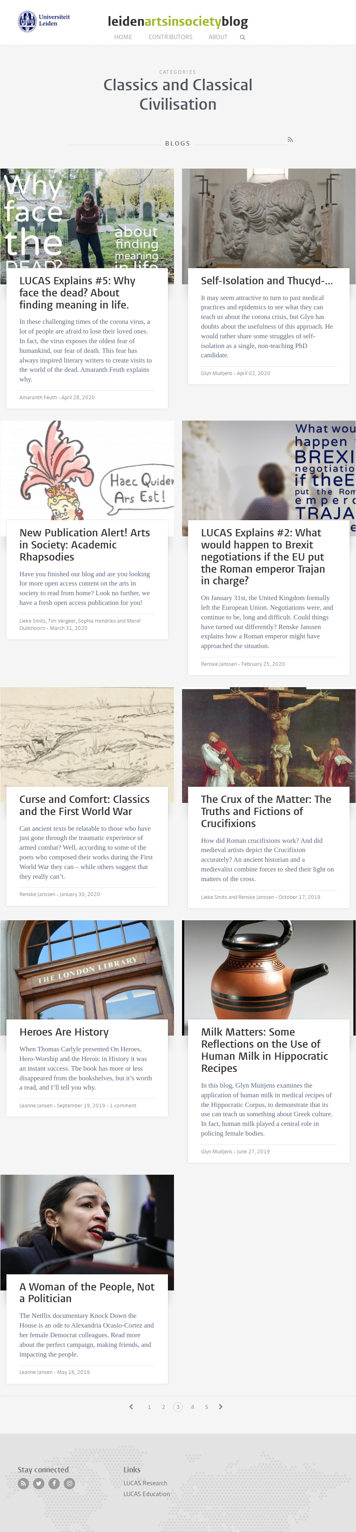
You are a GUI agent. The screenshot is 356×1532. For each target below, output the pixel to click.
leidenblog (178, 21)
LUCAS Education (147, 1494)
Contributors (171, 37)
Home (123, 37)
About (218, 37)
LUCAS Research (145, 1483)
